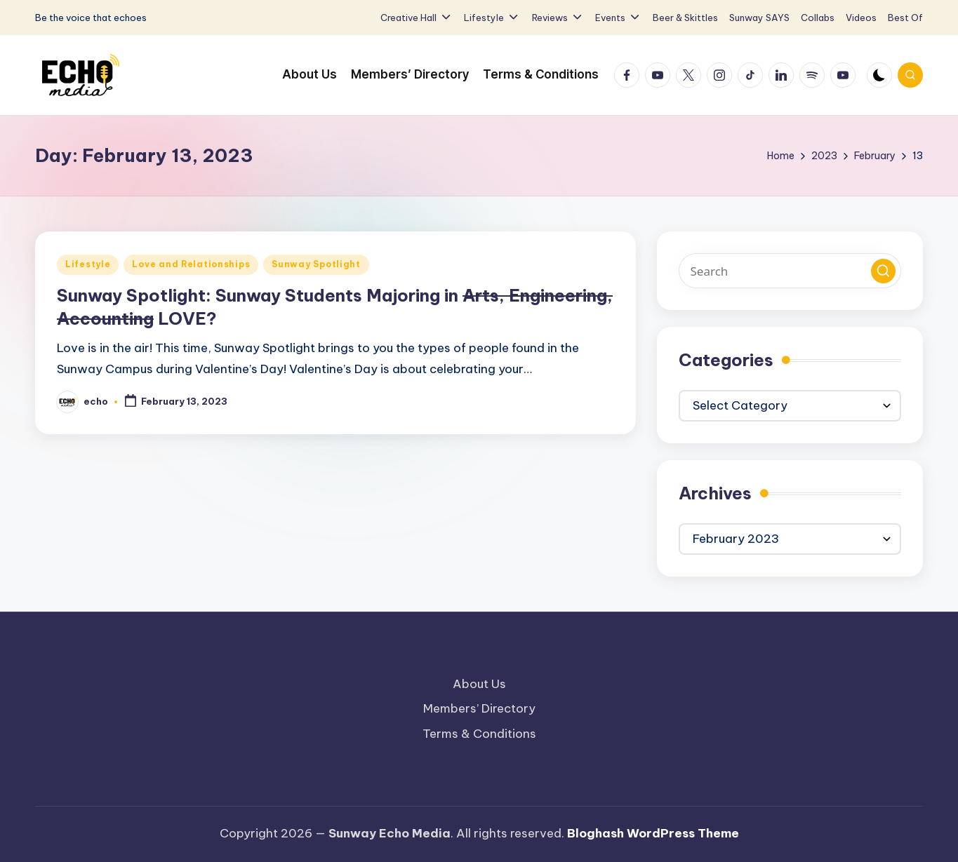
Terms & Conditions (479, 733)
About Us (479, 684)
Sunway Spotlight (316, 264)
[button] (883, 271)
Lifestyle (87, 264)
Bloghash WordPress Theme (653, 833)
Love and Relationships (191, 264)
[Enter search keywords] (790, 270)
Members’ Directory (479, 708)
